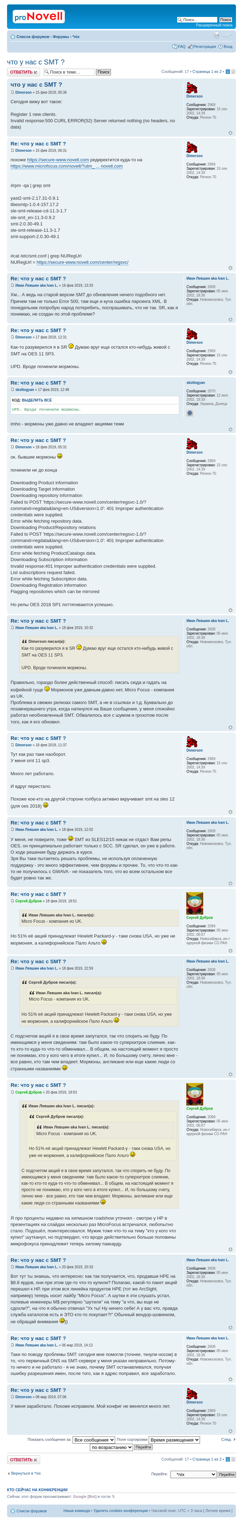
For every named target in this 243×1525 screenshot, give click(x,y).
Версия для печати (216, 35)
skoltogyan (24, 390)
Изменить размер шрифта (227, 35)
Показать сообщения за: (71, 1439)
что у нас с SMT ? (35, 62)
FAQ (182, 46)
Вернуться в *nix (26, 1473)
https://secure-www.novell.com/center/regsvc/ (83, 262)
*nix (76, 37)
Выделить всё (37, 400)
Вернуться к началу (230, 133)
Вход (228, 46)
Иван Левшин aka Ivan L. (36, 285)
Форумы (61, 37)
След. (226, 1439)
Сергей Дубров (28, 901)
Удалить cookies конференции (121, 1510)
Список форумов (33, 37)
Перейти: (159, 1474)
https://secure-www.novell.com (58, 159)
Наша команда (76, 1510)
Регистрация (204, 46)
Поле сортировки (158, 1439)
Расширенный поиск (214, 25)
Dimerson (23, 92)
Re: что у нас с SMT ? (38, 144)
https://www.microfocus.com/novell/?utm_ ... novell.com (67, 166)
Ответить (23, 72)
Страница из (207, 71)
